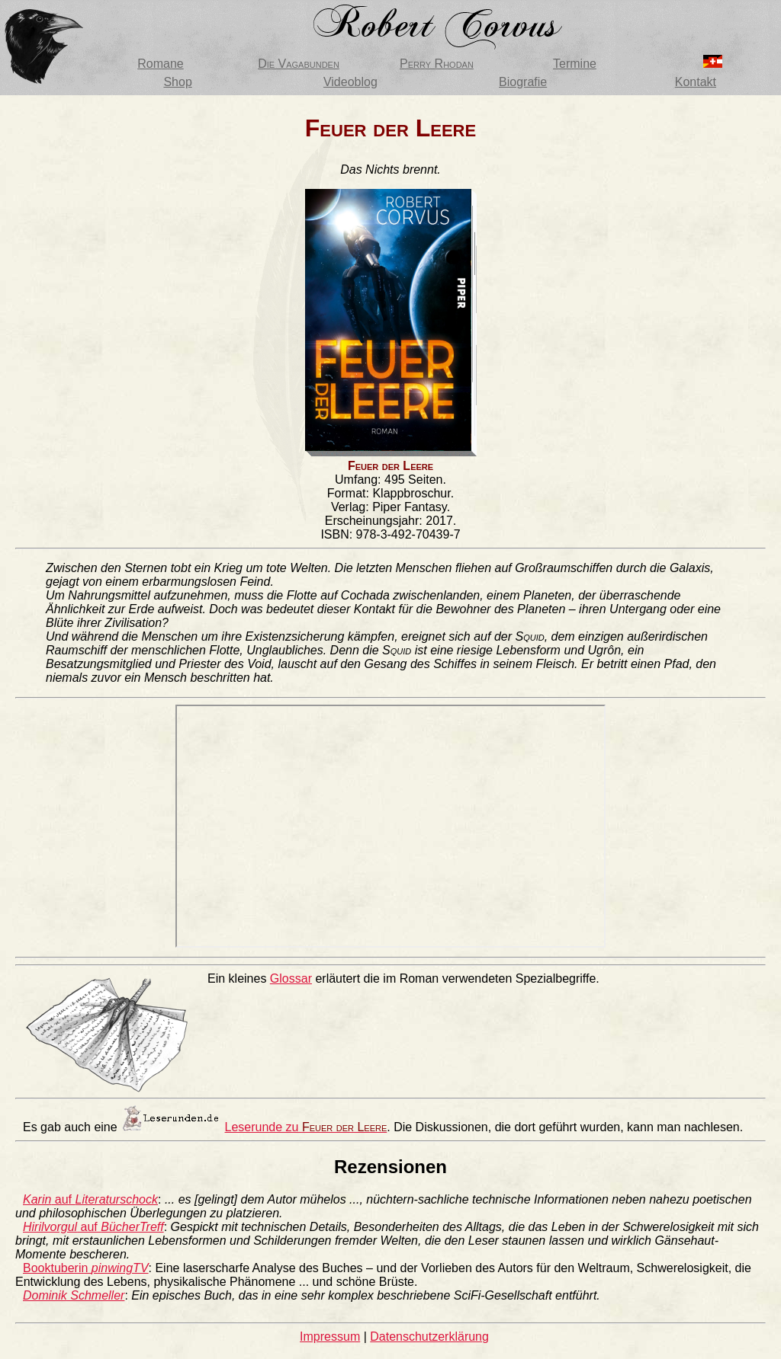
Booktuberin (86, 1267)
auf (90, 1199)
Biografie (523, 81)
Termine (574, 63)
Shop (177, 81)
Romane (160, 63)
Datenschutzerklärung (429, 1336)
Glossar (291, 978)
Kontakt (695, 81)
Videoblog (350, 81)
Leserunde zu (306, 1127)
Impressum (330, 1336)
